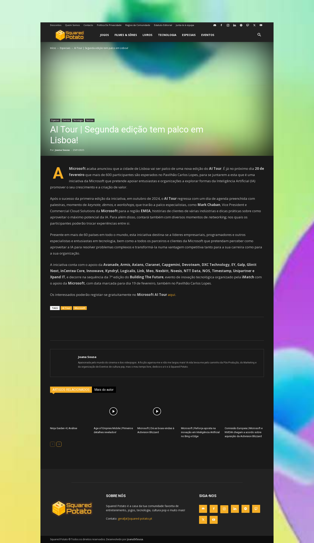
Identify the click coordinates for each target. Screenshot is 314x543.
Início (53, 48)
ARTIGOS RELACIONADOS (71, 390)
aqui (171, 294)
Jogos (104, 35)
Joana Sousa (62, 149)
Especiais (189, 35)
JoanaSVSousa (135, 539)
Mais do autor (104, 390)
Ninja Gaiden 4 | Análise (63, 428)
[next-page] (58, 444)
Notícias (89, 120)
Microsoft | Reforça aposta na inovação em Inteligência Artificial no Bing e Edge (200, 432)
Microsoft (80, 307)
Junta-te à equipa (185, 25)
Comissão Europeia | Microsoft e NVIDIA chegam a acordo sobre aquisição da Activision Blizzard (244, 432)
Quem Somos (72, 25)
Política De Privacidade (109, 25)
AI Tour (66, 307)
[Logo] (69, 35)
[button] (259, 35)
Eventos (207, 35)
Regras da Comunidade (137, 25)
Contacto (88, 25)
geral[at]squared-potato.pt (135, 518)
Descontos (55, 25)
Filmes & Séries (126, 35)
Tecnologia (167, 35)
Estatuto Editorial (163, 25)
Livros (147, 35)
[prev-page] (52, 444)
